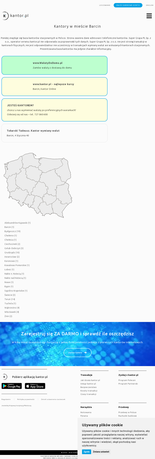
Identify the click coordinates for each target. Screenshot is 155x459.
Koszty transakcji (89, 391)
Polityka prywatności (26, 399)
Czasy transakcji (88, 394)
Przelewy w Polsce (128, 412)
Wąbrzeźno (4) (12, 308)
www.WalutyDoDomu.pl (48, 63)
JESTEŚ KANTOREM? (20, 105)
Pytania (84, 416)
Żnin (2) (8, 316)
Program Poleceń (127, 380)
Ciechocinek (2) (12, 244)
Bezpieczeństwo (89, 387)
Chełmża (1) (11, 240)
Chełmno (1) (11, 235)
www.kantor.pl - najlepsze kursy (53, 84)
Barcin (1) (9, 227)
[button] (149, 16)
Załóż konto (75, 353)
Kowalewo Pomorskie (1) (17, 265)
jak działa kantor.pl (90, 380)
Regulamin (6, 399)
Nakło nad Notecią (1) (15, 278)
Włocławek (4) (12, 312)
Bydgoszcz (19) (12, 231)
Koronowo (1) (11, 261)
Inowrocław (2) (12, 257)
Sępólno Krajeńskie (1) (16, 291)
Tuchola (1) (10, 303)
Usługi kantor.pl (88, 384)
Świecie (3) (10, 295)
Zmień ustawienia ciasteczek (53, 399)
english (149, 5)
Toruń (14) (10, 299)
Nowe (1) (9, 282)
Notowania (86, 412)
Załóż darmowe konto (128, 5)
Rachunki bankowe (128, 416)
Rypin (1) (9, 286)
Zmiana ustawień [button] (101, 452)
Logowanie (104, 5)
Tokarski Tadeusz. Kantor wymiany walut (33, 130)
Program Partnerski (128, 384)
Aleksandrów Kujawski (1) (18, 223)
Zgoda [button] (87, 452)
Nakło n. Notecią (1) (14, 274)
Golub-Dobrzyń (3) (14, 248)
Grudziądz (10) (12, 252)
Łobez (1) (9, 269)
